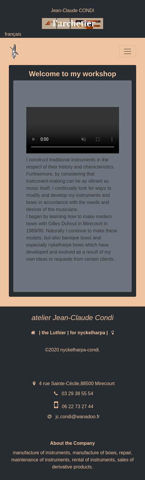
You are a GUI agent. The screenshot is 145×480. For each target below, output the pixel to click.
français (13, 34)
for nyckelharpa (87, 332)
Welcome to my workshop (72, 74)
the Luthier (54, 332)
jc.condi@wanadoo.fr (77, 416)
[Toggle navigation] (127, 51)
